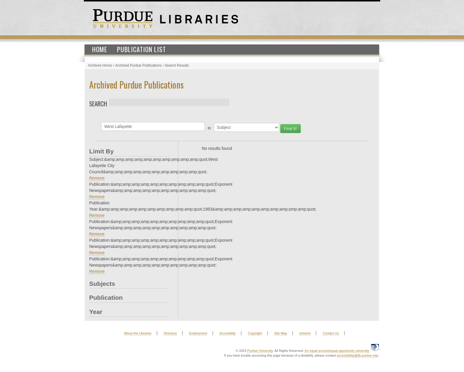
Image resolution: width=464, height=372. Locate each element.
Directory (170, 333)
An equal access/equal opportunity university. (337, 350)
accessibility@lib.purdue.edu (357, 355)
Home (99, 49)
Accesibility (228, 333)
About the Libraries (137, 333)
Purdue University (260, 350)
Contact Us (331, 333)
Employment (198, 333)
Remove (97, 178)
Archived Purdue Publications (138, 65)
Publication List (141, 49)
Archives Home (100, 65)
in (209, 128)
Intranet (304, 333)
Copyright (255, 333)
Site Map (280, 333)
